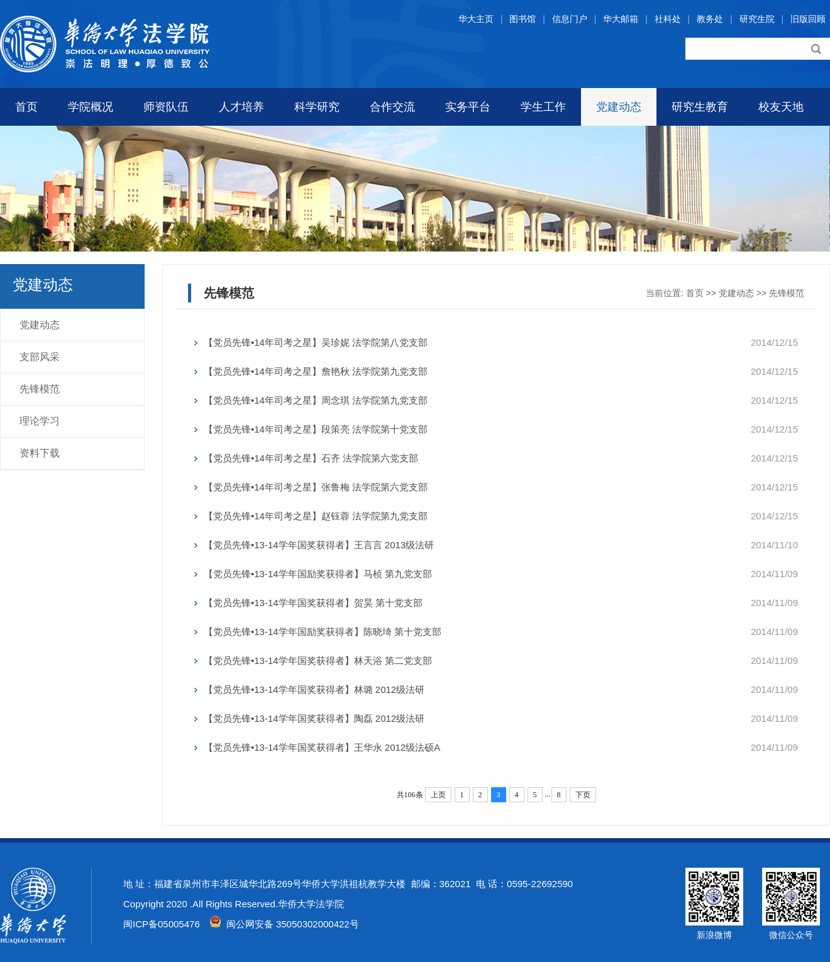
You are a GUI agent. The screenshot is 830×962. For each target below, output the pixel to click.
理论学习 (39, 421)
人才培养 (241, 107)
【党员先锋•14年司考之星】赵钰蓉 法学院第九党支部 (316, 516)
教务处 (710, 19)
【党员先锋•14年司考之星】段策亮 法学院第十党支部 (316, 429)
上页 (438, 794)
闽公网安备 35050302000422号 (284, 924)
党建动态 (618, 107)
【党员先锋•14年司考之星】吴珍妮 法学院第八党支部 (316, 342)
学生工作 (543, 107)
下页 (582, 794)
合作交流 (392, 107)
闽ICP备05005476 (161, 924)
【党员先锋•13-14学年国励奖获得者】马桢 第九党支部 (318, 573)
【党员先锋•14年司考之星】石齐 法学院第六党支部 (311, 458)
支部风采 (39, 356)
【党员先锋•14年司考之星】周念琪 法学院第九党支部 (316, 400)
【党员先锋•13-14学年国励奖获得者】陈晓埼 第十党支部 (322, 631)
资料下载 (39, 453)
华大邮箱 (620, 19)
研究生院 (757, 19)
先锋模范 (39, 389)
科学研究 (317, 107)
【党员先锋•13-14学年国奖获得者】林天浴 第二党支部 (318, 660)
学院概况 (90, 107)
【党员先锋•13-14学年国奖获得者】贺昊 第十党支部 (313, 602)
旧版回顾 (808, 19)
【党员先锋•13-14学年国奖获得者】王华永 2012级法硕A (322, 747)
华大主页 (476, 19)
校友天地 (781, 107)
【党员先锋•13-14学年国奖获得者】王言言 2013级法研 (319, 544)
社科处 (668, 19)
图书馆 (522, 19)
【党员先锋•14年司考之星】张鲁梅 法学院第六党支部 (316, 487)
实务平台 (467, 107)
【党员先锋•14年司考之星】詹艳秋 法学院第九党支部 (316, 371)
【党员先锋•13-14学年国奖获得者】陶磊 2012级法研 (314, 718)
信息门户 (569, 19)
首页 (26, 107)
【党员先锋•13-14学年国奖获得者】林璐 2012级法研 (314, 689)
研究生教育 (700, 107)
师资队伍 (166, 107)
